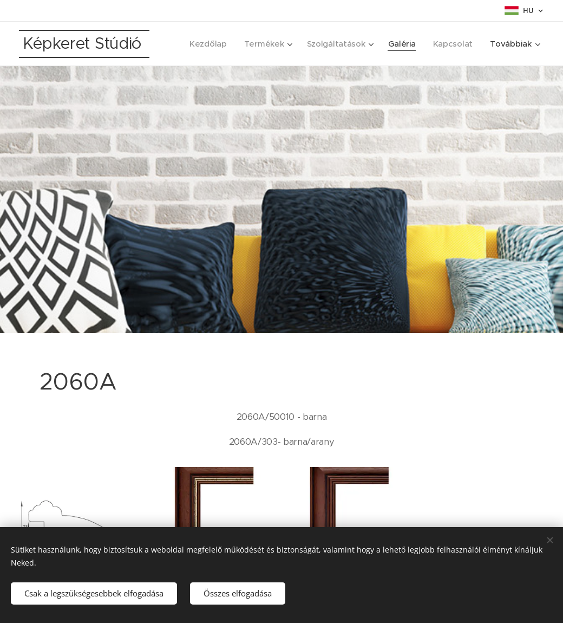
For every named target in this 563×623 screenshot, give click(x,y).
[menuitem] (205, 43)
